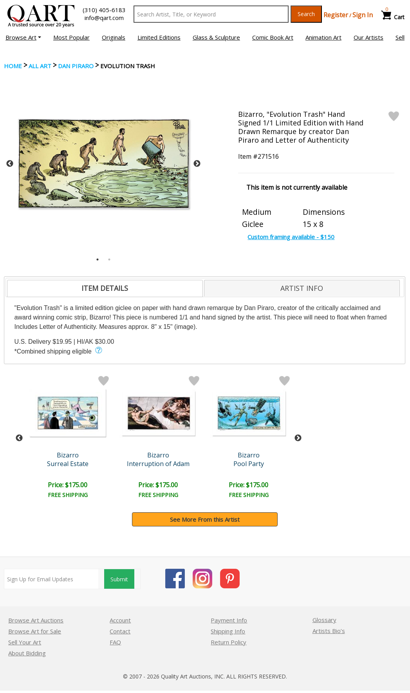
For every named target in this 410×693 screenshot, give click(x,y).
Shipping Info (228, 631)
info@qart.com (104, 18)
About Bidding (27, 653)
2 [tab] (109, 259)
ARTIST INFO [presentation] (301, 288)
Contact (120, 631)
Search (306, 14)
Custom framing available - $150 (290, 237)
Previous (10, 164)
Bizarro (68, 455)
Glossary (324, 620)
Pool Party (248, 463)
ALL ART (40, 66)
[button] (23, 37)
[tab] (105, 288)
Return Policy (228, 642)
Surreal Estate (68, 463)
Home (13, 66)
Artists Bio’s (328, 631)
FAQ (115, 642)
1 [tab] (97, 259)
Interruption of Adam (158, 463)
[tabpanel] (103, 164)
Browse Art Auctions (35, 620)
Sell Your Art (24, 642)
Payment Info (229, 620)
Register (335, 15)
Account (120, 620)
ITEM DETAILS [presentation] (104, 288)
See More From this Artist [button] (205, 519)
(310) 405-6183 (104, 10)
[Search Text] (211, 14)
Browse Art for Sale (34, 631)
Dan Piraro (76, 66)
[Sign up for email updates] (51, 579)
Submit (119, 579)
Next (197, 164)
